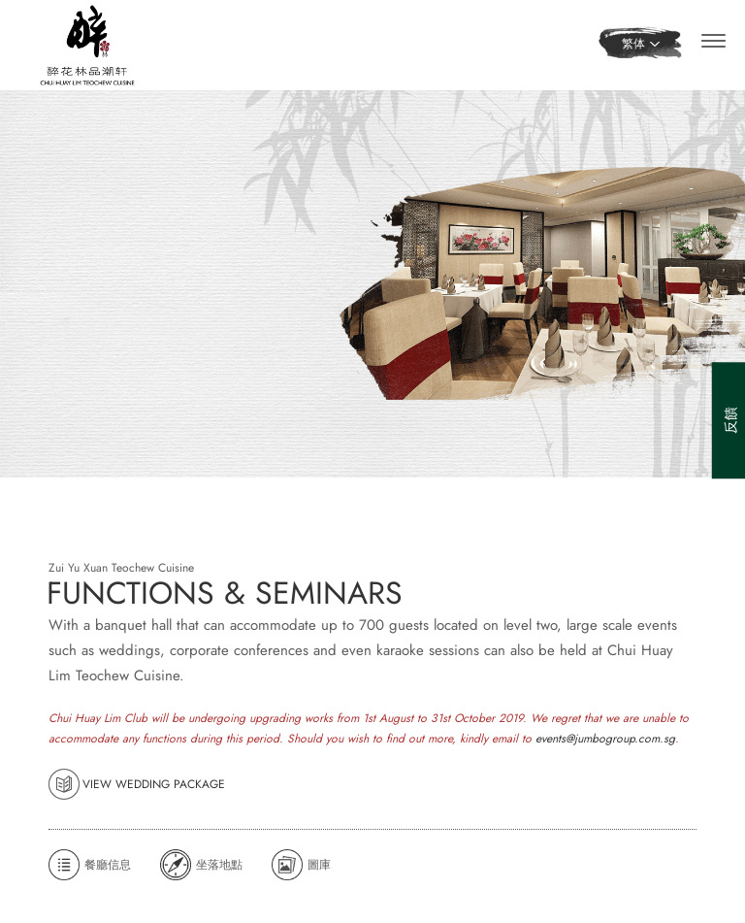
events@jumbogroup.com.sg (605, 775)
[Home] (87, 43)
